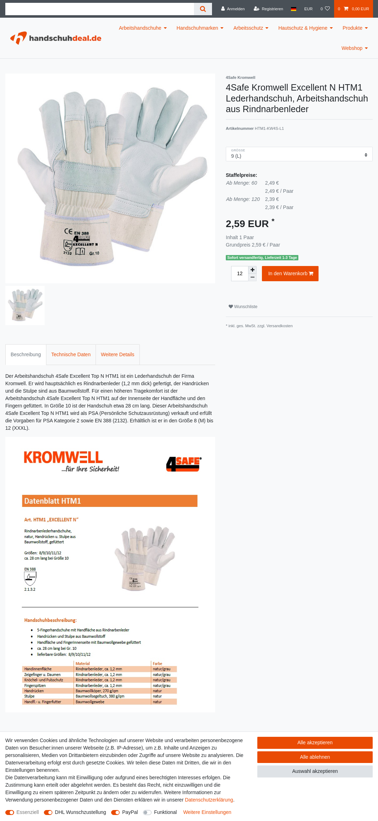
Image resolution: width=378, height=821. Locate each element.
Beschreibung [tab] (26, 354)
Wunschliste (243, 306)
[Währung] (308, 9)
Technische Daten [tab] (71, 354)
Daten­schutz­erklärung (209, 800)
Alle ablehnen (315, 757)
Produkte (352, 28)
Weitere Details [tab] (117, 354)
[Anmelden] (233, 9)
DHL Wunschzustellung (80, 812)
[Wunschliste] (325, 9)
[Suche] (203, 9)
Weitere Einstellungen (207, 812)
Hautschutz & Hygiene (302, 28)
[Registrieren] (268, 9)
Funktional (165, 812)
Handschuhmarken (197, 28)
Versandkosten (280, 326)
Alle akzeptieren (315, 742)
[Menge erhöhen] (252, 270)
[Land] (293, 9)
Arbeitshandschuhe (140, 28)
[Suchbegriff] (99, 9)
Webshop (352, 48)
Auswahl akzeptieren (315, 771)
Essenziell (28, 812)
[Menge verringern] (252, 277)
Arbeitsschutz (248, 28)
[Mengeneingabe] (239, 273)
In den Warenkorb (290, 274)
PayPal (130, 812)
